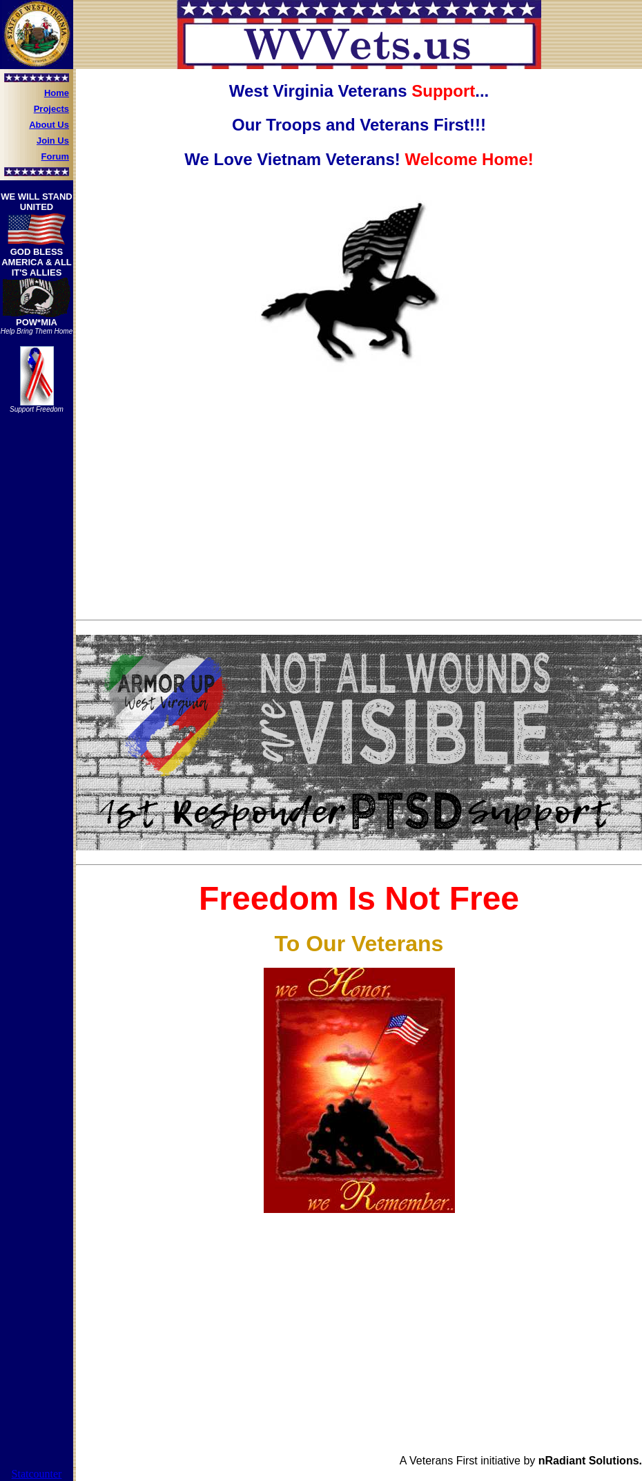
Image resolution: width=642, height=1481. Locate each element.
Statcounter (37, 1474)
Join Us (53, 140)
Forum (55, 156)
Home (56, 93)
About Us (49, 125)
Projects (51, 109)
